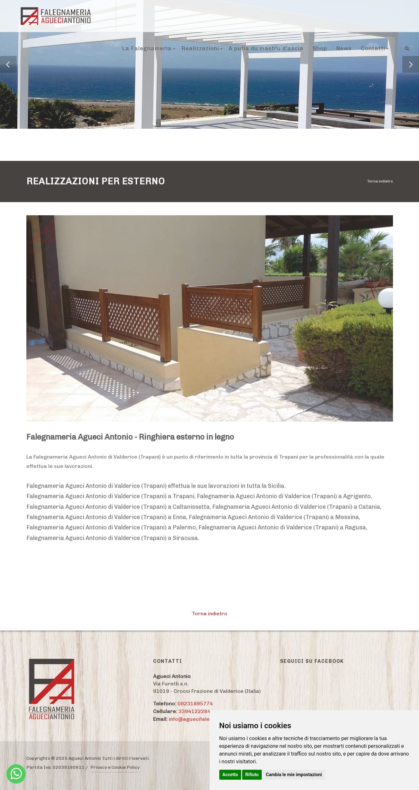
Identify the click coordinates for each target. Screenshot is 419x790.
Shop (320, 48)
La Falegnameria (147, 48)
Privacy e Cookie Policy (115, 767)
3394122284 (194, 711)
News (344, 48)
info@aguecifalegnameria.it (203, 719)
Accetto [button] (230, 774)
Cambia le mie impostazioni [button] (294, 774)
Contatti (373, 48)
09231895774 (195, 704)
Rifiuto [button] (252, 774)
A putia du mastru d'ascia (266, 48)
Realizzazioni (200, 48)
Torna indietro (380, 181)
